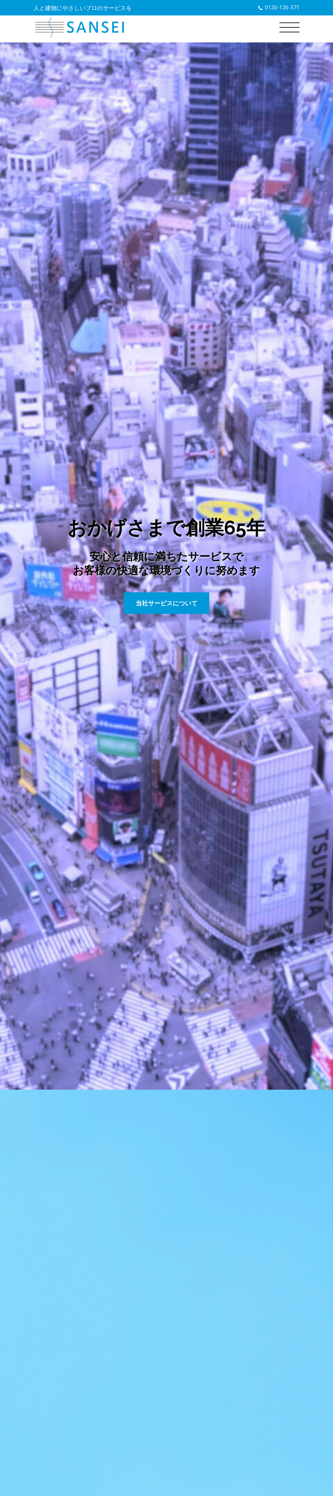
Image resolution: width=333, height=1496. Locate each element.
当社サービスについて (166, 603)
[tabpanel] (166, 566)
